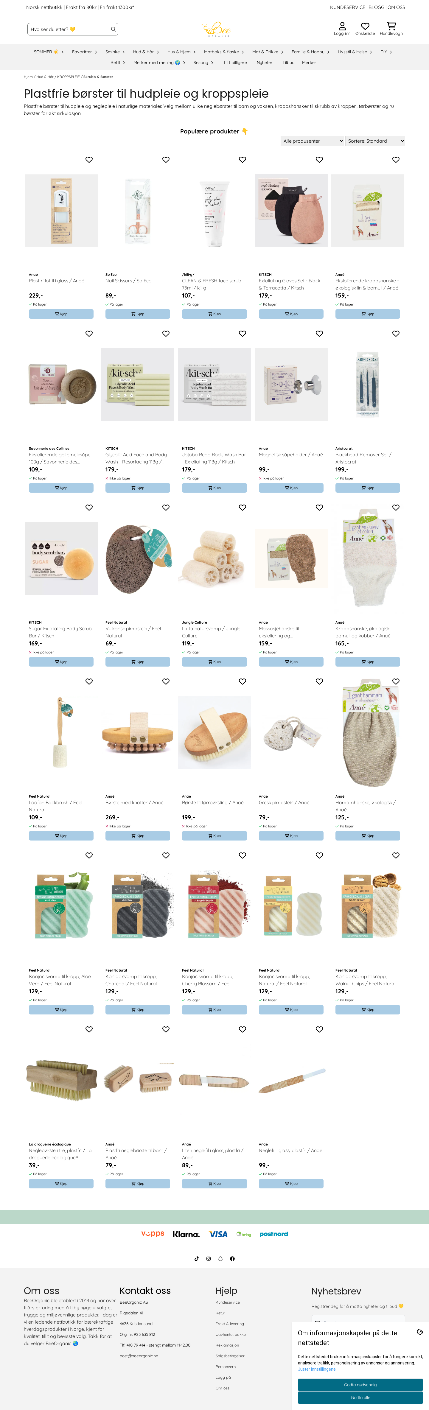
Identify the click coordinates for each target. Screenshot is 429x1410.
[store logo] (216, 29)
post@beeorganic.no (139, 1355)
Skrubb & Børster (98, 76)
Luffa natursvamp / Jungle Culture (211, 632)
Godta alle (360, 1397)
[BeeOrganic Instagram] (208, 1258)
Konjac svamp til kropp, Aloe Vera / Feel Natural (60, 979)
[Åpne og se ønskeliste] (365, 29)
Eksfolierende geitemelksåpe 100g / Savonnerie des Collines (60, 458)
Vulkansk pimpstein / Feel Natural (133, 632)
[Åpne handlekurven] (391, 29)
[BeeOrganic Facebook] (232, 1258)
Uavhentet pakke (231, 1334)
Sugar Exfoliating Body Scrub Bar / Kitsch (60, 632)
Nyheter (265, 62)
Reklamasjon (227, 1345)
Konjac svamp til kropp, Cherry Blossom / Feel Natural (207, 980)
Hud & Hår (45, 76)
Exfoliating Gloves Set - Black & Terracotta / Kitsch (289, 284)
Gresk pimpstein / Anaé (284, 802)
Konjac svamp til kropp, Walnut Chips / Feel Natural (365, 979)
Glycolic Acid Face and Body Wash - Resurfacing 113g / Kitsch (136, 458)
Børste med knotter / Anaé (134, 802)
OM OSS (396, 7)
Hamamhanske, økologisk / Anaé (365, 806)
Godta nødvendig (360, 1384)
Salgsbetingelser (230, 1355)
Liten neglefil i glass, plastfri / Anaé (212, 1153)
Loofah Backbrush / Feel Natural (55, 806)
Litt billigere (235, 62)
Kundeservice (228, 1302)
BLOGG (375, 7)
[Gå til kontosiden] (342, 29)
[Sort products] (375, 141)
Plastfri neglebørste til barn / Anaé (136, 1153)
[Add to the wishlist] (89, 159)
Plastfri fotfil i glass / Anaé (56, 281)
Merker (309, 62)
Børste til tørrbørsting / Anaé (213, 802)
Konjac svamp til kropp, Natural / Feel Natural (284, 979)
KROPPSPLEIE (69, 76)
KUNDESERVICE (347, 7)
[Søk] (72, 29)
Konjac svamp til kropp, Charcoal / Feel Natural (131, 979)
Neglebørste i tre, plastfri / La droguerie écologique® (60, 1153)
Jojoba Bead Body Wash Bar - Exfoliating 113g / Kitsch (214, 458)
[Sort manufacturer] (312, 141)
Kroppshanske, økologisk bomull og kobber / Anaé (363, 632)
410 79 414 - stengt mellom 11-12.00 (158, 1344)
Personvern (226, 1366)
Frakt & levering (230, 1323)
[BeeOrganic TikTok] (196, 1258)
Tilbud (288, 62)
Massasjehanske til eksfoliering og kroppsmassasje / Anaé (285, 632)
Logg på (223, 1377)
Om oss (222, 1388)
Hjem (29, 76)
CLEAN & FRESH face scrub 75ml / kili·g (211, 284)
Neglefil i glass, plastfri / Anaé (290, 1150)
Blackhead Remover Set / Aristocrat (363, 458)
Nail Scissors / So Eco (128, 281)
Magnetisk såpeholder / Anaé (291, 454)
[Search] (113, 29)
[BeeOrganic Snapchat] (220, 1258)
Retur (220, 1313)
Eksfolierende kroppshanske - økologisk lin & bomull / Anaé (367, 284)
